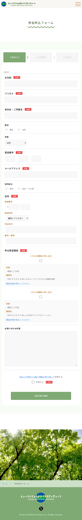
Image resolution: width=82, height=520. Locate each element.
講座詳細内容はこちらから (18, 283)
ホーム (5, 483)
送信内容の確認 (41, 395)
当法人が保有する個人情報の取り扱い (36, 376)
